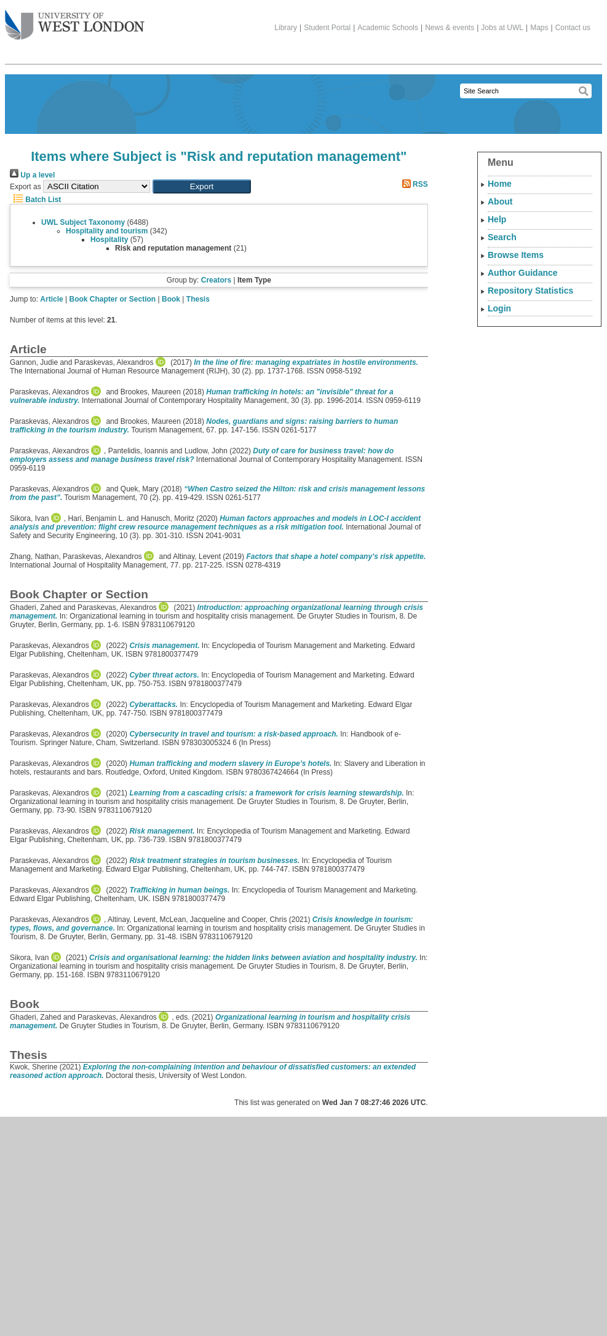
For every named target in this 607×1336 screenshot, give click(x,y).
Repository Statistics (530, 290)
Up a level (32, 175)
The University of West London (75, 20)
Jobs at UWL (502, 27)
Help (497, 219)
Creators (216, 280)
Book (171, 299)
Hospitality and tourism (107, 231)
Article (51, 299)
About (500, 201)
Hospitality (109, 239)
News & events (449, 27)
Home (500, 184)
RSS (413, 184)
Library (285, 27)
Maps (539, 27)
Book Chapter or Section (112, 299)
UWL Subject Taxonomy (83, 222)
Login (499, 308)
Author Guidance (523, 273)
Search (502, 237)
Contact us (572, 27)
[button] (202, 186)
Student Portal (327, 27)
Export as (25, 186)
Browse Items (516, 255)
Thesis (198, 299)
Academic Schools (387, 27)
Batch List (35, 199)
